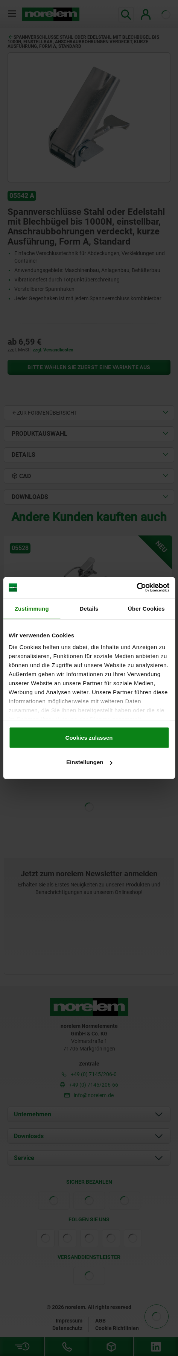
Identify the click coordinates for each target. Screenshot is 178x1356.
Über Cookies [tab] (146, 608)
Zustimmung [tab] (32, 608)
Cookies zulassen (89, 737)
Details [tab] (89, 608)
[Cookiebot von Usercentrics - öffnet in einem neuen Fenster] (136, 588)
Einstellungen (89, 762)
